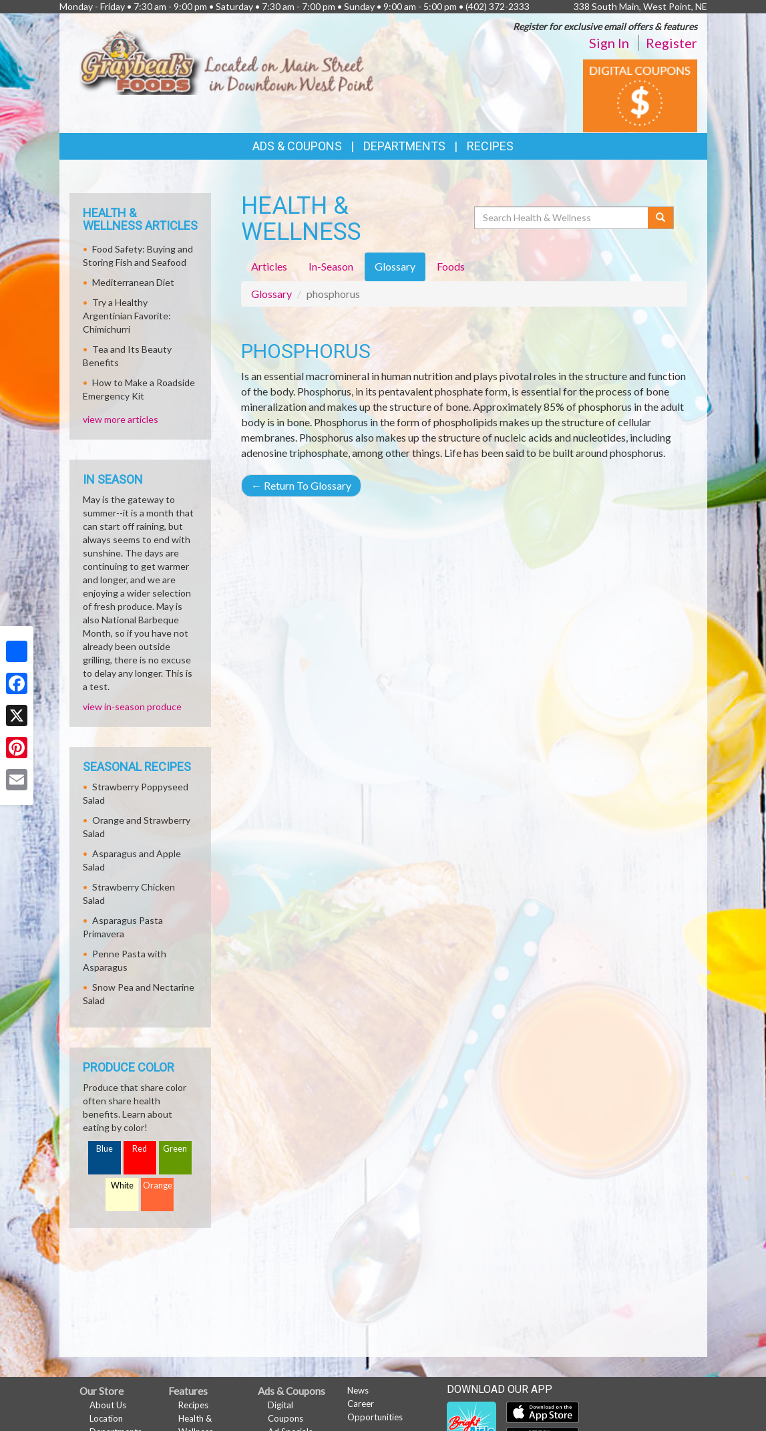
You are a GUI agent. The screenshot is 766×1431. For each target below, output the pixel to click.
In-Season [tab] (331, 266)
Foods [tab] (451, 266)
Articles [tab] (269, 266)
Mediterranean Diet (133, 282)
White (122, 1185)
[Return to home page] (226, 59)
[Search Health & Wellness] (562, 217)
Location (106, 1418)
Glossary (271, 293)
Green (175, 1149)
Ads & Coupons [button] (297, 146)
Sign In (609, 43)
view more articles (120, 419)
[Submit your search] (661, 217)
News (358, 1390)
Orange (157, 1185)
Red (139, 1149)
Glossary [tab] (395, 266)
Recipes (490, 146)
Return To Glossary (301, 485)
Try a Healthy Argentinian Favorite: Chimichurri (127, 316)
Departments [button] (404, 146)
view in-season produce (132, 706)
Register (671, 43)
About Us (107, 1405)
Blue (104, 1149)
